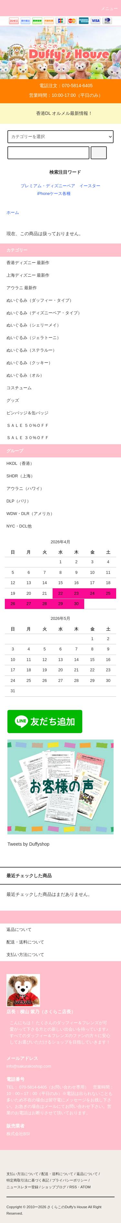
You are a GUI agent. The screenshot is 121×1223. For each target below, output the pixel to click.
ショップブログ (53, 1187)
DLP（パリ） (18, 501)
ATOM (85, 1187)
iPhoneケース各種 (54, 193)
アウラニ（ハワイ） (25, 488)
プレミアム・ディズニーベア (48, 186)
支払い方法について (22, 1174)
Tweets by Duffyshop (28, 844)
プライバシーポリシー (69, 1180)
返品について (87, 1174)
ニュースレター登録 (22, 1187)
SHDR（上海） (20, 476)
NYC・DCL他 (19, 526)
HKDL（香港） (20, 463)
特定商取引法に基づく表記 (27, 1180)
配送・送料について (57, 1174)
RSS (73, 1187)
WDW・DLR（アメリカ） (30, 513)
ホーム (12, 212)
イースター (89, 186)
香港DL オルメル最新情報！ (60, 113)
